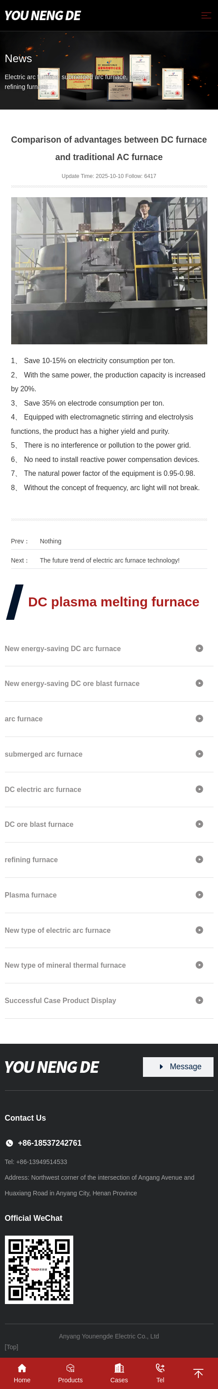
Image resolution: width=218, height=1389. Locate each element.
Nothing (50, 541)
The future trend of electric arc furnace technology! (110, 560)
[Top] (11, 1347)
